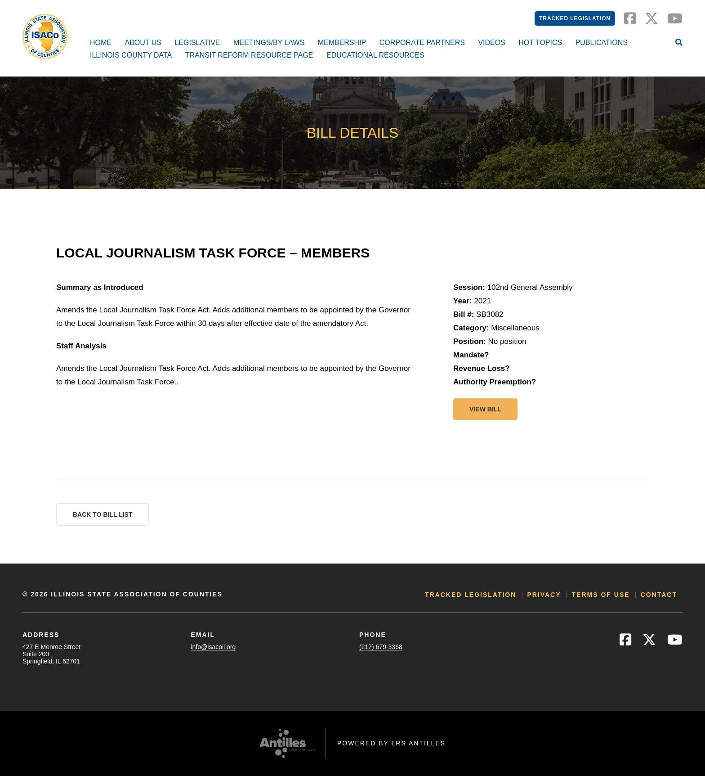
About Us (143, 42)
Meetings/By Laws (268, 42)
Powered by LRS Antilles (391, 743)
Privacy (544, 594)
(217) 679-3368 (380, 646)
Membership (342, 42)
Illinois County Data (131, 55)
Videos (491, 42)
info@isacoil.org (213, 646)
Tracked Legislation (575, 18)
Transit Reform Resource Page (249, 55)
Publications (602, 42)
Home (101, 42)
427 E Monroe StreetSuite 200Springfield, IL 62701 (51, 654)
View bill (485, 409)
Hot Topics (540, 42)
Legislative (197, 42)
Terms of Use (601, 594)
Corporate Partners (422, 42)
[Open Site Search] (679, 43)
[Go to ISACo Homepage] (44, 36)
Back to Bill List (102, 514)
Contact (659, 594)
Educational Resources (375, 55)
